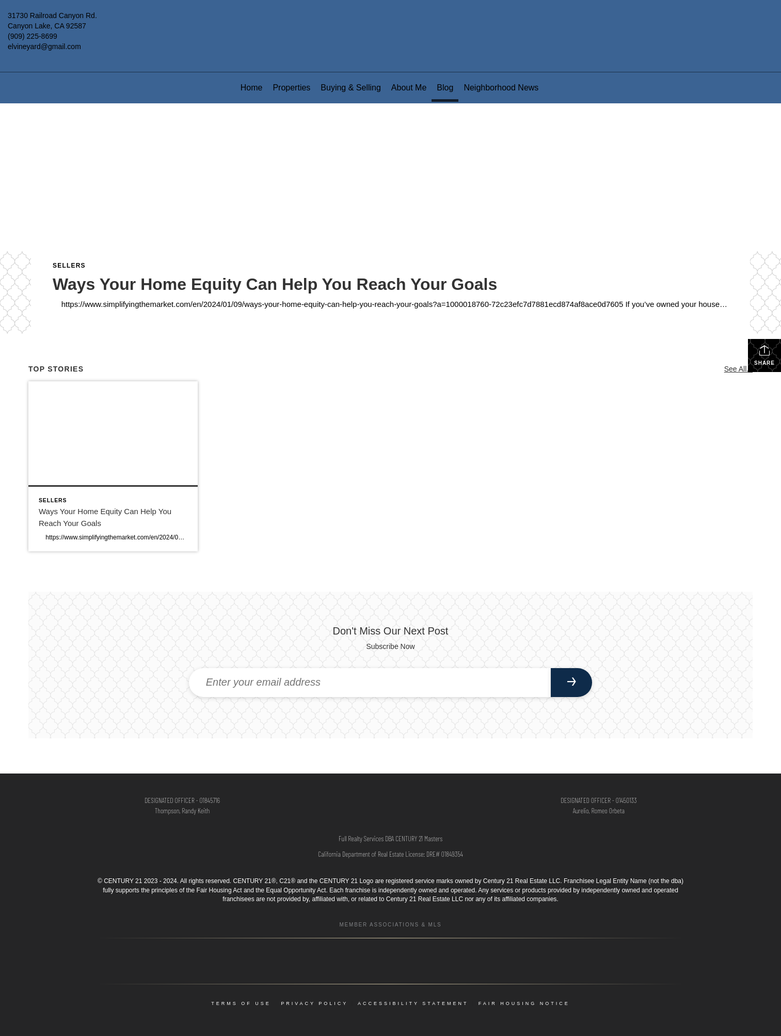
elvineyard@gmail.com (44, 46)
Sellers (69, 265)
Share (764, 355)
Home (252, 87)
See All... (738, 369)
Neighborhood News (501, 87)
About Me (408, 87)
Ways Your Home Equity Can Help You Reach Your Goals (275, 284)
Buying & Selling (351, 87)
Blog (445, 87)
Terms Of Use (241, 1003)
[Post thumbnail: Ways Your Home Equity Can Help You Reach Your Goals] (113, 466)
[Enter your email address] (370, 682)
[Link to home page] (390, 23)
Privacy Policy (314, 1003)
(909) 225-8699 (32, 36)
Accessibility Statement (413, 1003)
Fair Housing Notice (524, 1003)
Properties (291, 87)
